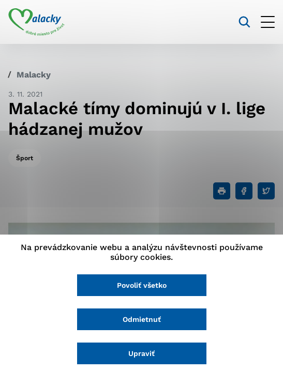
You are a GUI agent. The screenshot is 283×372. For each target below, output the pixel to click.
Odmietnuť (142, 319)
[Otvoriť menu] (268, 22)
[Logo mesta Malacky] (36, 22)
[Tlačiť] (221, 190)
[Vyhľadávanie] (244, 22)
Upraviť (141, 353)
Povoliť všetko (142, 285)
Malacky (34, 75)
